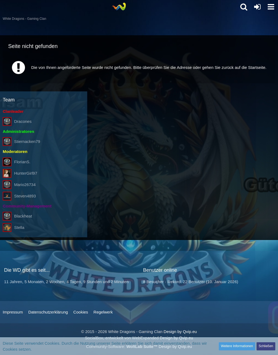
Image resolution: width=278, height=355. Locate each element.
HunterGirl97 (25, 173)
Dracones (22, 121)
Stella (19, 227)
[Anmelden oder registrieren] (257, 6)
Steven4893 (25, 196)
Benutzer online (160, 270)
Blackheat (23, 216)
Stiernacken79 (27, 141)
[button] (271, 6)
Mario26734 (25, 184)
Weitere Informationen (237, 346)
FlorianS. (22, 161)
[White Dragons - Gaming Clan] (118, 6)
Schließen (266, 346)
